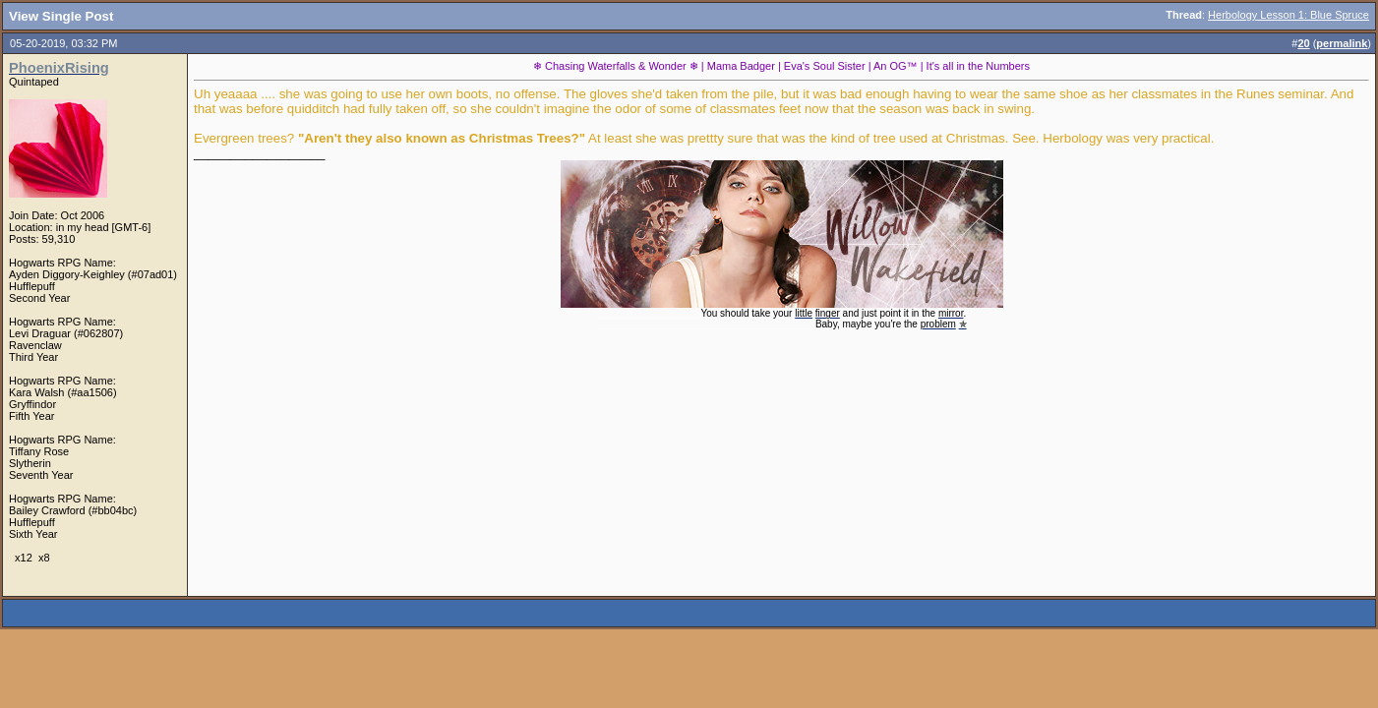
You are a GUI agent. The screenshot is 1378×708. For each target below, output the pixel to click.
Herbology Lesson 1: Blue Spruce (1288, 15)
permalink (1341, 43)
